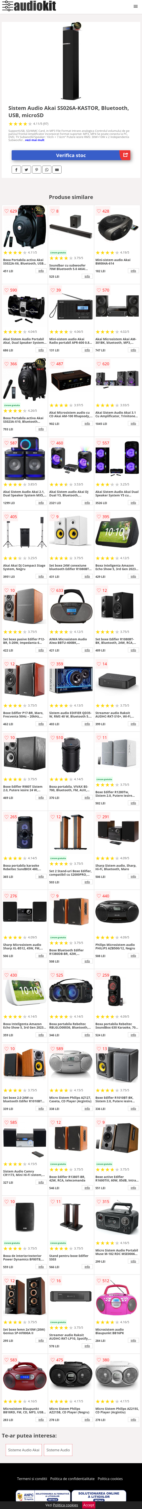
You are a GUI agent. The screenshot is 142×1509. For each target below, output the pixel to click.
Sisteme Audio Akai (23, 1450)
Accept (88, 1505)
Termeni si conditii (32, 1478)
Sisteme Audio (58, 1450)
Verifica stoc (93, 155)
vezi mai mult (34, 140)
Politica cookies (110, 1478)
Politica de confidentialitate (72, 1478)
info (41, 271)
